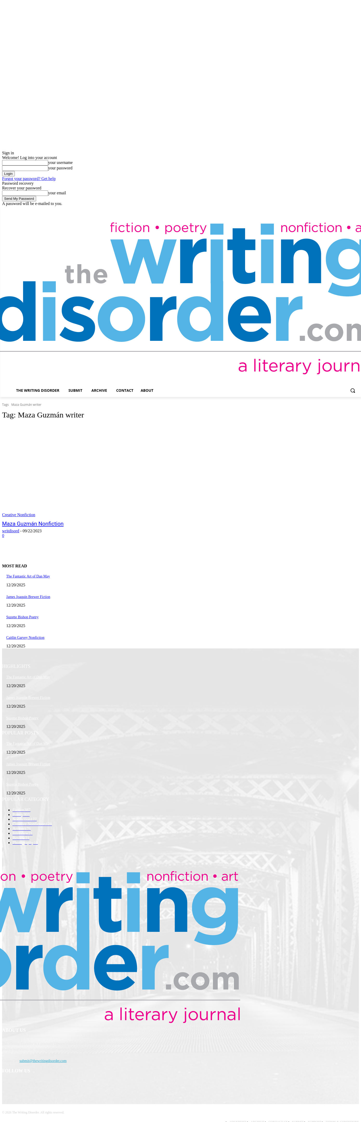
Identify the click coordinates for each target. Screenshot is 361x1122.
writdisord (10, 531)
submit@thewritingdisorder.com (43, 1061)
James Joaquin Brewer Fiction (28, 597)
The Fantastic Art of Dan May (28, 576)
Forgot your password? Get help (29, 178)
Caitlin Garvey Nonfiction (25, 638)
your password (60, 168)
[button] (352, 390)
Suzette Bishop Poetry (22, 617)
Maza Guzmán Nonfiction (33, 524)
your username (60, 162)
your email (57, 193)
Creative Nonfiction (18, 515)
